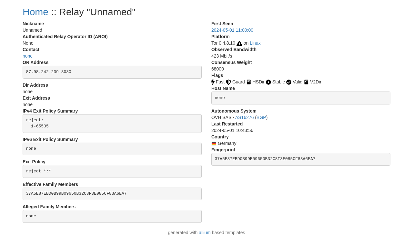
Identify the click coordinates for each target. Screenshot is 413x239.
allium (205, 232)
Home (35, 11)
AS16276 (244, 117)
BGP (261, 117)
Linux (255, 43)
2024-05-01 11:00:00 (232, 30)
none (28, 56)
